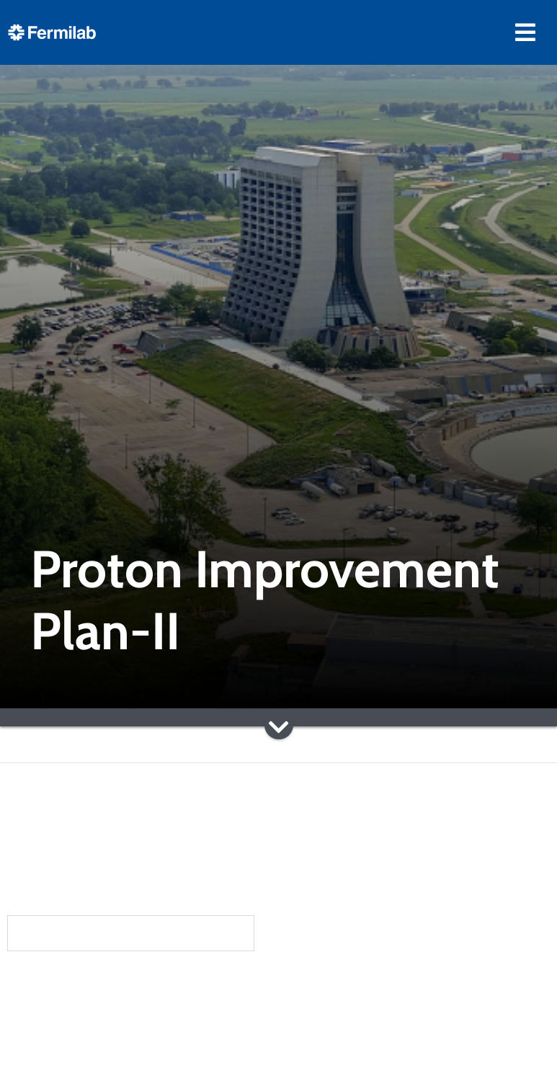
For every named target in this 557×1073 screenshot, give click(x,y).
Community (107, 1015)
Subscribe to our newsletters (131, 933)
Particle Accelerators (351, 1050)
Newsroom (107, 1043)
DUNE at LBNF (330, 1011)
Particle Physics (334, 1031)
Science (315, 986)
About (88, 986)
